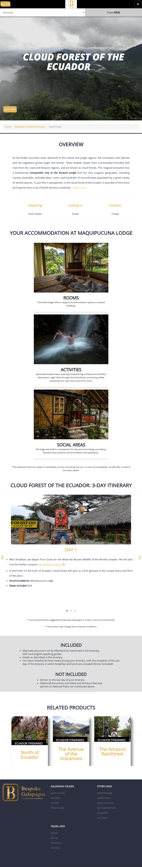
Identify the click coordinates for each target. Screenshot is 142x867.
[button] (67, 610)
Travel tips (56, 842)
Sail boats (55, 797)
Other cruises (57, 807)
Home (8, 126)
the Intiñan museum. (51, 564)
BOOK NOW (10, 109)
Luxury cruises (58, 792)
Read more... (80, 187)
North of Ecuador (30, 754)
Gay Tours (102, 817)
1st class (55, 802)
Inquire (5, 3)
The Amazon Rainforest (112, 751)
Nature (54, 832)
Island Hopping (104, 792)
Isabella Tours (104, 797)
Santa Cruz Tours (105, 802)
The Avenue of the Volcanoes (71, 754)
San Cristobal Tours (106, 807)
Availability (102, 812)
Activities (55, 847)
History (54, 837)
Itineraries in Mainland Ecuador (30, 126)
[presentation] (2, 556)
